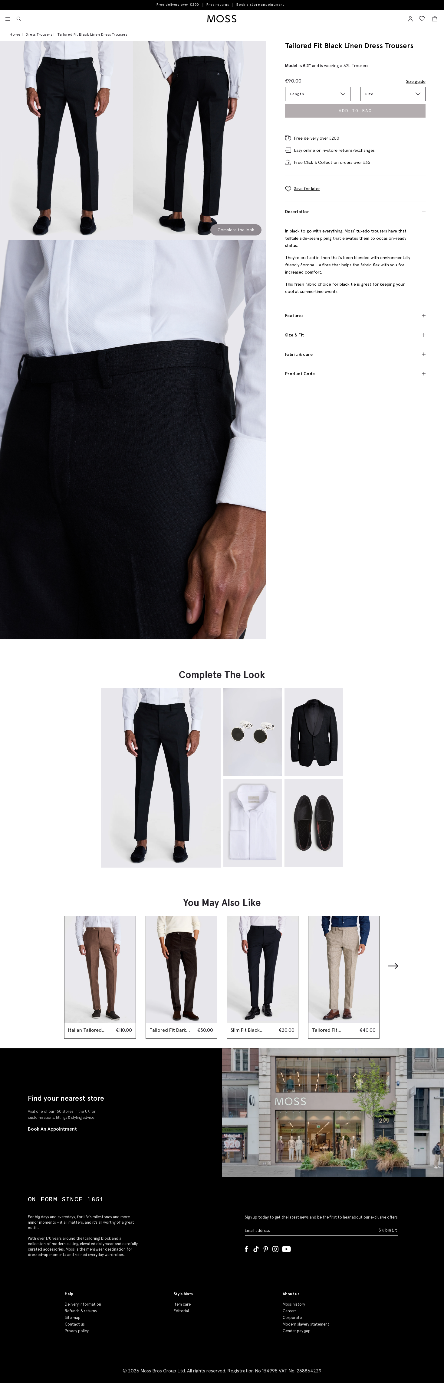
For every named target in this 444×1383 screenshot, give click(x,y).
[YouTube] (286, 1248)
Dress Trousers (39, 34)
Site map (73, 1317)
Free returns (217, 4)
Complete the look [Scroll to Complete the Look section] (236, 229)
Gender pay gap (297, 1330)
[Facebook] (246, 1248)
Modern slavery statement (306, 1324)
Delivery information (83, 1304)
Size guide (416, 81)
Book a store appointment (260, 4)
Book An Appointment (52, 1129)
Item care (182, 1304)
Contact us (75, 1324)
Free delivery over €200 (177, 4)
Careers (290, 1310)
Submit (388, 1230)
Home (15, 34)
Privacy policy (77, 1330)
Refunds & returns (81, 1310)
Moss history (294, 1304)
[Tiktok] (256, 1248)
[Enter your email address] (311, 1230)
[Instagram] (275, 1248)
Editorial (181, 1310)
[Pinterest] (266, 1248)
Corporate (292, 1317)
